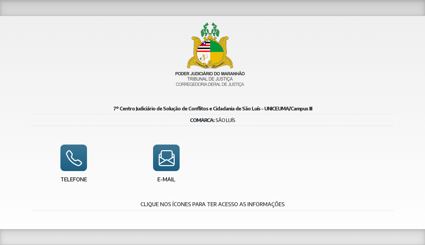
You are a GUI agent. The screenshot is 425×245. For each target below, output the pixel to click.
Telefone (73, 179)
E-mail (166, 179)
